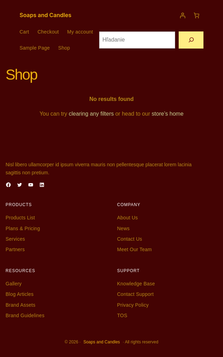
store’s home (168, 114)
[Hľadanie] (191, 40)
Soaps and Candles (45, 15)
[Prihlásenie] (182, 15)
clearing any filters (91, 114)
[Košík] (196, 15)
